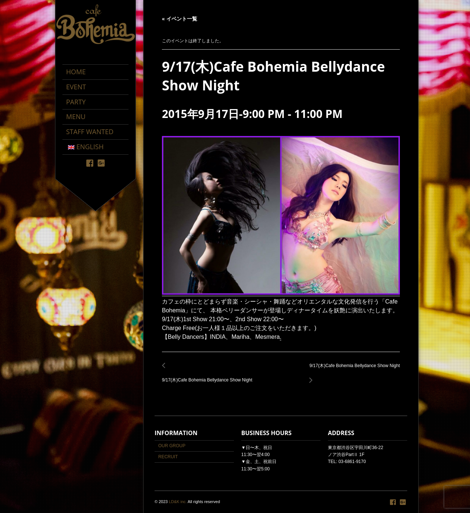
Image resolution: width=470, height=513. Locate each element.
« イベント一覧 (179, 19)
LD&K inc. (178, 501)
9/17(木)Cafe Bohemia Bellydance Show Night (209, 375)
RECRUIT (168, 456)
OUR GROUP (171, 445)
